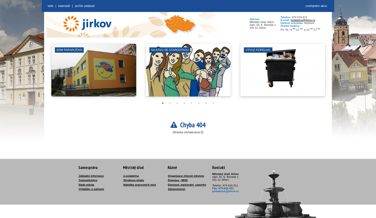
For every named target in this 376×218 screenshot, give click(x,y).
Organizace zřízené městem (186, 175)
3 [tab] (177, 103)
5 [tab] (191, 103)
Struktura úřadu (133, 180)
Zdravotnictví (176, 189)
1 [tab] (162, 103)
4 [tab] (184, 103)
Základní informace (91, 175)
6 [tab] (198, 103)
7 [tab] (206, 103)
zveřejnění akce (316, 6)
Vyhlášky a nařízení (91, 189)
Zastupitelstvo (88, 180)
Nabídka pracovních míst (139, 184)
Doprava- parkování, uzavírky (187, 184)
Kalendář (64, 6)
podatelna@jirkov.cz (303, 20)
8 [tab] (213, 103)
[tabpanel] (94, 72)
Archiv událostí (85, 6)
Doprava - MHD (178, 180)
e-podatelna (131, 175)
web (50, 6)
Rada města (86, 184)
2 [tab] (170, 103)
